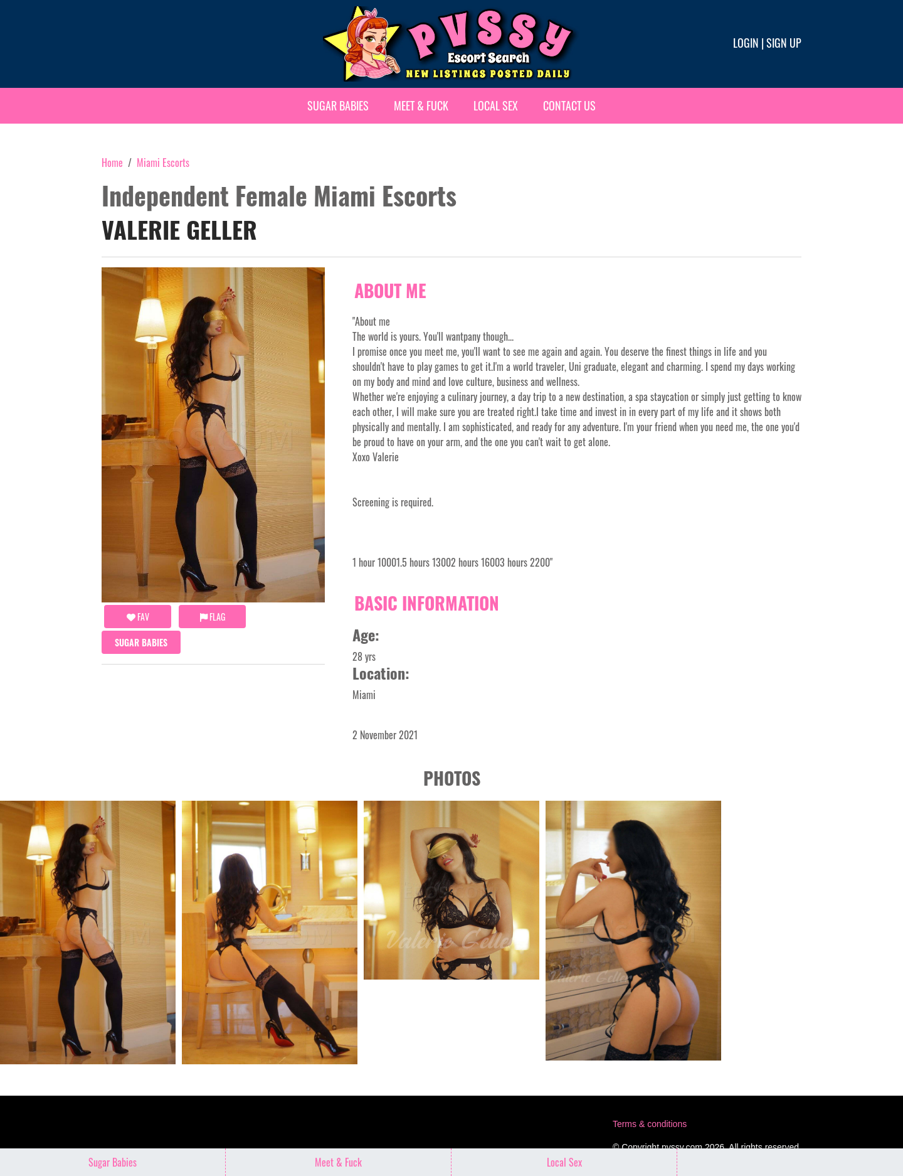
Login (746, 43)
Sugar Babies (338, 105)
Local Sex (495, 105)
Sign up (783, 43)
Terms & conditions (650, 1124)
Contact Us (569, 105)
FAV (138, 616)
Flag (212, 616)
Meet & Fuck (421, 105)
